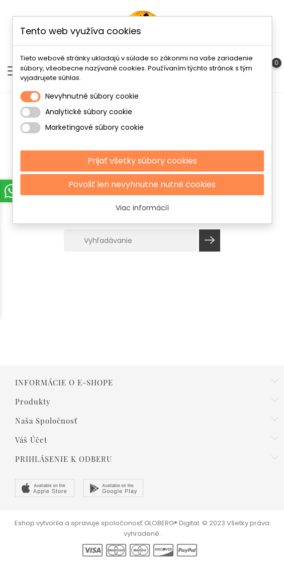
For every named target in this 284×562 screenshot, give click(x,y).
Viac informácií (142, 208)
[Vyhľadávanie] (131, 240)
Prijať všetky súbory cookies (142, 161)
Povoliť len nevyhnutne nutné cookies (142, 184)
